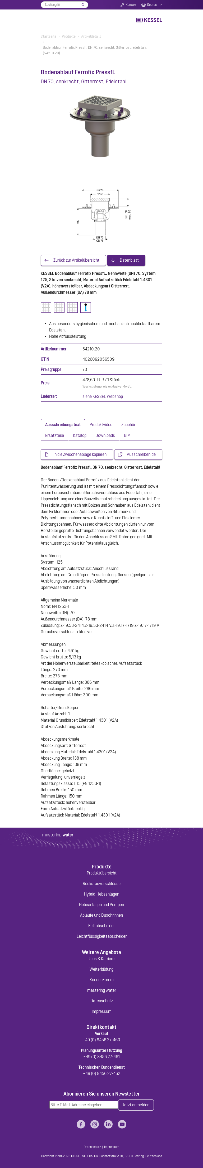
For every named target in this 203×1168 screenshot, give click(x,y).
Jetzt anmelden (136, 1105)
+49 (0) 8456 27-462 (101, 1073)
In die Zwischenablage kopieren (80, 454)
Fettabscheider (101, 925)
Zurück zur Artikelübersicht (76, 260)
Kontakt (131, 5)
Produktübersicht (102, 873)
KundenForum (102, 979)
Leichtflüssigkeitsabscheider (102, 936)
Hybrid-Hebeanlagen (101, 894)
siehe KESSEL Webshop (102, 396)
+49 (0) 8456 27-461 (101, 1056)
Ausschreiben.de (141, 454)
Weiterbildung (101, 969)
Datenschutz (101, 1000)
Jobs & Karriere (101, 958)
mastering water (101, 990)
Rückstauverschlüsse (102, 883)
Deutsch (152, 5)
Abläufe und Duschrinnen (101, 915)
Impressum (102, 1011)
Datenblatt (129, 260)
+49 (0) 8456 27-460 (101, 1039)
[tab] (63, 424)
